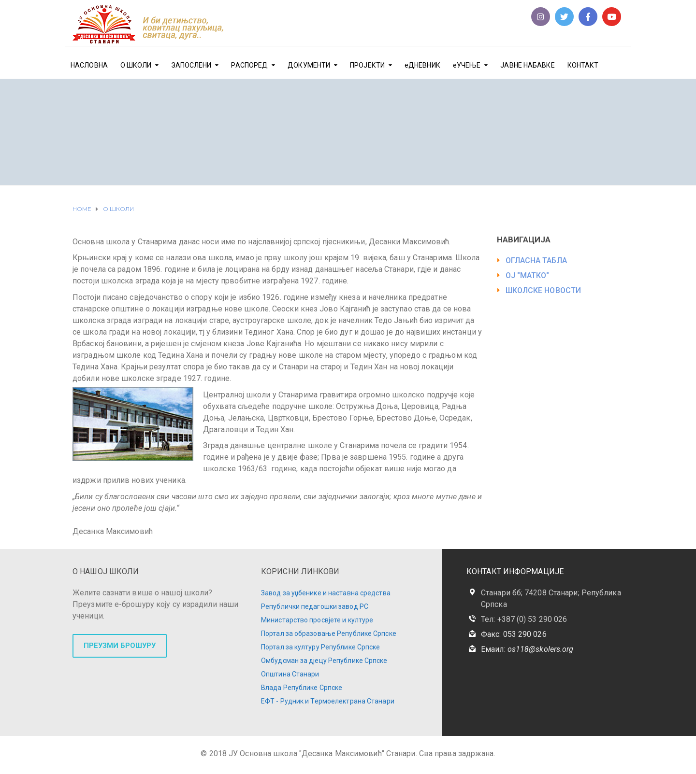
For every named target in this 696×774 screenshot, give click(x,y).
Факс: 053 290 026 (514, 634)
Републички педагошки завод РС (314, 606)
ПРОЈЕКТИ (367, 65)
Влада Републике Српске (301, 687)
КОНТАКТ (583, 65)
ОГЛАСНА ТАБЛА (536, 260)
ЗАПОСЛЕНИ (192, 65)
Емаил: (527, 649)
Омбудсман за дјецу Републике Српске (324, 660)
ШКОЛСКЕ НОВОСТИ (543, 290)
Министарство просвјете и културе (317, 620)
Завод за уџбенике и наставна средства (326, 593)
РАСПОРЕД (249, 65)
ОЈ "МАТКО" (528, 275)
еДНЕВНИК (422, 65)
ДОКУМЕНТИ (309, 65)
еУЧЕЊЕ (467, 65)
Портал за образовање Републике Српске (328, 633)
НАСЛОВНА (89, 65)
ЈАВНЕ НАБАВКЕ (527, 65)
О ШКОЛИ (136, 65)
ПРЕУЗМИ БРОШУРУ (120, 645)
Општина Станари (290, 674)
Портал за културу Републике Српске (320, 647)
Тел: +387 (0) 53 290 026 (524, 619)
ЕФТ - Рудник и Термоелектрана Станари (327, 701)
